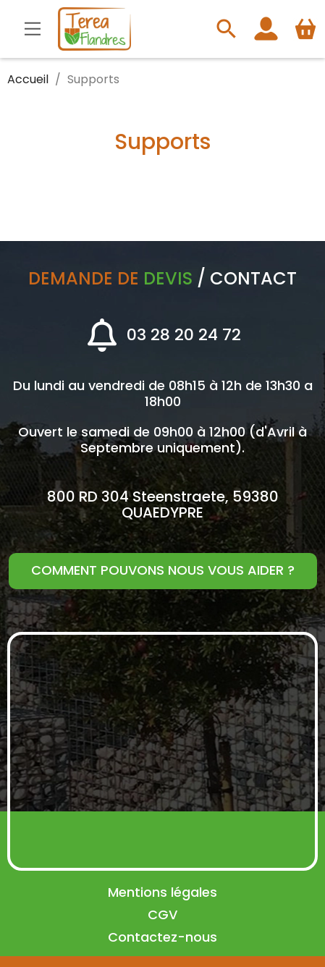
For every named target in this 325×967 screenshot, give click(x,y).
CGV (162, 914)
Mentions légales (162, 892)
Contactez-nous (162, 937)
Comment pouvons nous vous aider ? (163, 570)
